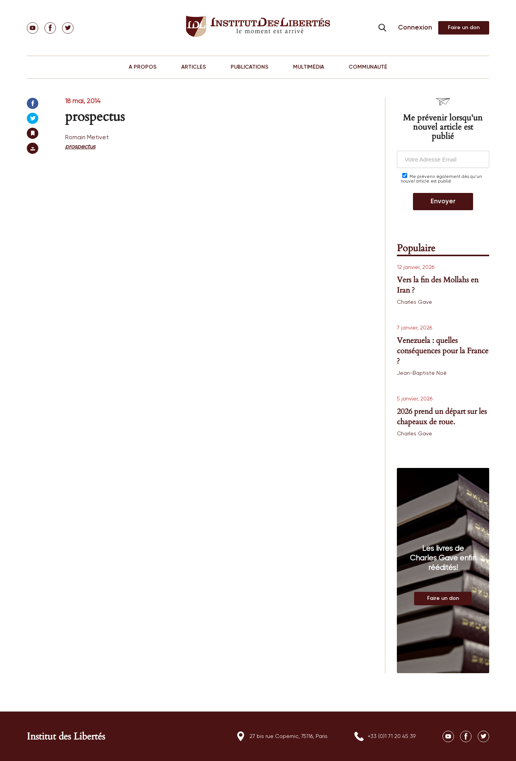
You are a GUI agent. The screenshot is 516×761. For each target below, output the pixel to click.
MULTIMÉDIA (308, 67)
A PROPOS (143, 67)
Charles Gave (414, 302)
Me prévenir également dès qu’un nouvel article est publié (441, 178)
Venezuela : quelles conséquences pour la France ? (442, 350)
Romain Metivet (87, 137)
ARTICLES (193, 67)
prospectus (80, 147)
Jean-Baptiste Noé (422, 373)
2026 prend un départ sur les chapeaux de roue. (442, 416)
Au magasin (443, 598)
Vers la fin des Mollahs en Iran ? (437, 285)
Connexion (415, 28)
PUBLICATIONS (250, 67)
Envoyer (443, 201)
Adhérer (463, 28)
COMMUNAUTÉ (368, 67)
